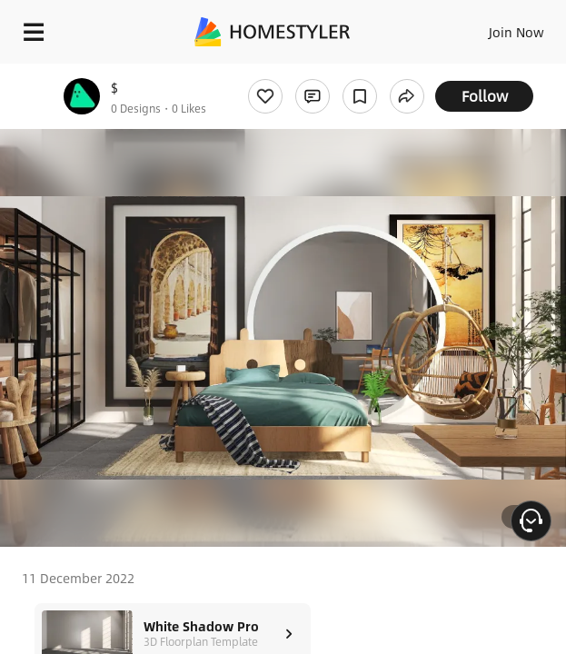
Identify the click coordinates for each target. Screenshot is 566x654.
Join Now (516, 32)
